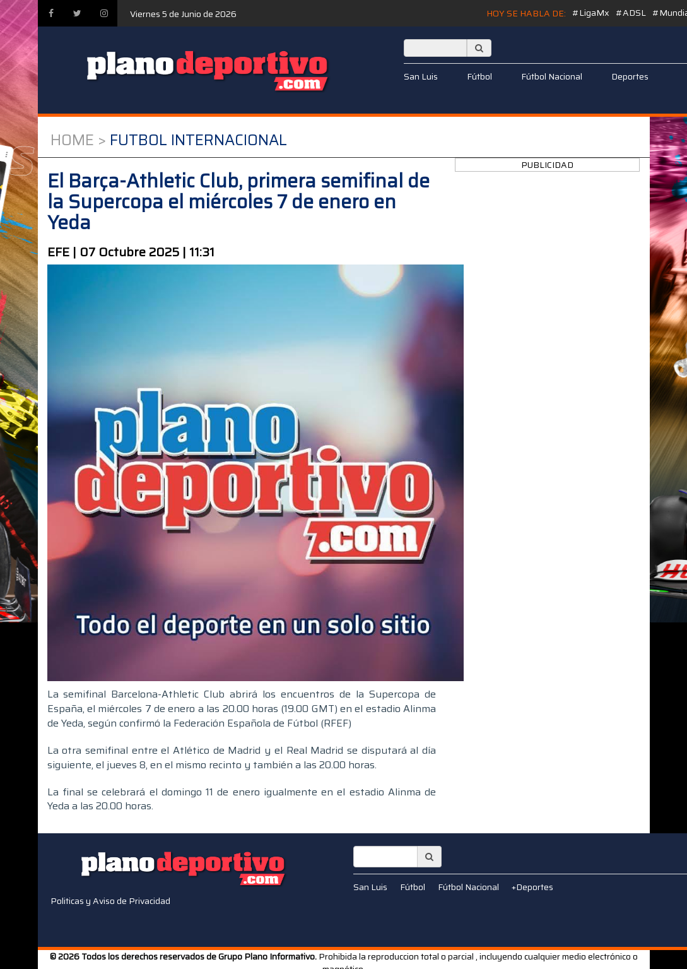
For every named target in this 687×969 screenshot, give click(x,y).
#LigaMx (590, 12)
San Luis (421, 76)
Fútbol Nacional (551, 76)
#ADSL (631, 12)
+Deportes (532, 887)
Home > (78, 140)
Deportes (630, 76)
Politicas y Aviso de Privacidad (110, 901)
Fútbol (479, 76)
